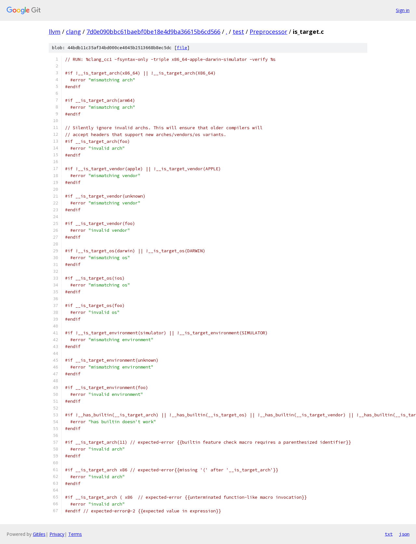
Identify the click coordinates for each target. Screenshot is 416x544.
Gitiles (39, 534)
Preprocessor (268, 31)
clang (73, 31)
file (182, 47)
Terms (75, 534)
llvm (54, 31)
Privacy (56, 534)
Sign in (403, 10)
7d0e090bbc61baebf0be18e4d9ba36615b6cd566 (153, 31)
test (238, 31)
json (404, 534)
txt (389, 534)
